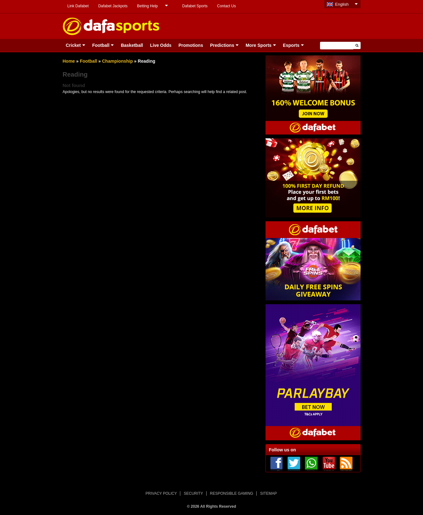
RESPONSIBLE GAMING (231, 493)
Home (69, 61)
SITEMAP (268, 493)
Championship (117, 61)
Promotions (190, 45)
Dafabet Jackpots (113, 6)
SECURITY (193, 493)
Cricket (73, 45)
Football (100, 45)
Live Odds (160, 45)
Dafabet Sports (195, 6)
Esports (291, 45)
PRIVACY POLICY (161, 493)
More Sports (259, 45)
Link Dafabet (78, 6)
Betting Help (147, 6)
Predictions (222, 45)
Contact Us (226, 6)
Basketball (132, 45)
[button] (357, 45)
